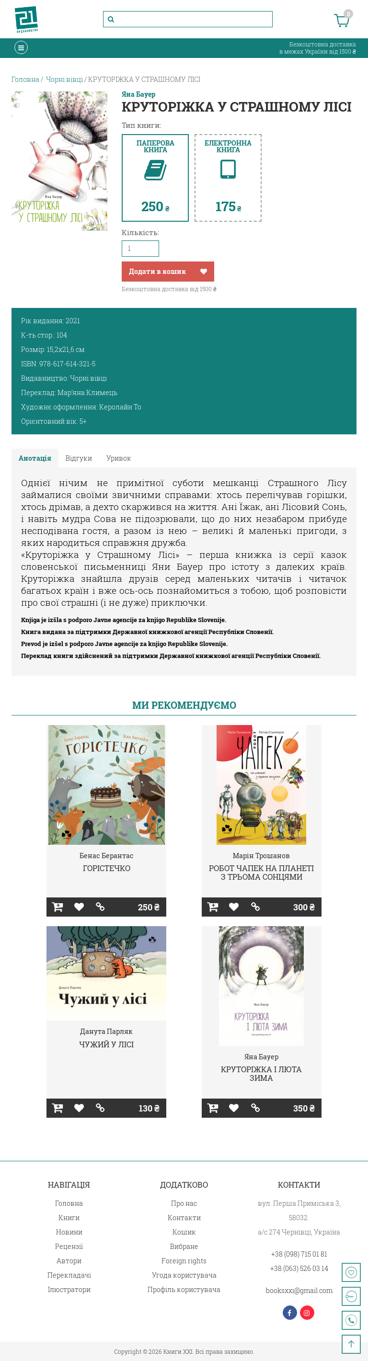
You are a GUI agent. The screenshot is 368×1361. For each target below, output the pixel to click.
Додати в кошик (157, 271)
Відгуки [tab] (79, 458)
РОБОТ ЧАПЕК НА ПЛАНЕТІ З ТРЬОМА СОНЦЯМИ (261, 872)
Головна (69, 1203)
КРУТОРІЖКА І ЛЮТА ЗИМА (261, 1073)
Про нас (184, 1203)
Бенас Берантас (107, 855)
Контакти (184, 1217)
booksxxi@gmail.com (299, 1290)
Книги (69, 1217)
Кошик (184, 1231)
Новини (69, 1231)
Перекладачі (69, 1275)
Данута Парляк (106, 1031)
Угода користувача (184, 1275)
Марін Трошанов (261, 855)
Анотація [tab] (35, 458)
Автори (69, 1260)
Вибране (184, 1246)
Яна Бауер (138, 94)
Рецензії (69, 1246)
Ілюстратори (69, 1289)
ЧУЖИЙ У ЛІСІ (106, 1044)
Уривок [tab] (118, 458)
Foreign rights (184, 1260)
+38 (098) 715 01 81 (299, 1254)
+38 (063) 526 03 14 (299, 1268)
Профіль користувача (184, 1289)
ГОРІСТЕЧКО (106, 868)
